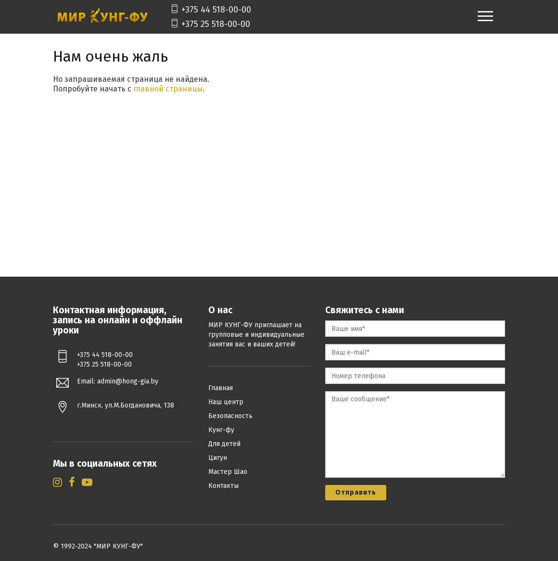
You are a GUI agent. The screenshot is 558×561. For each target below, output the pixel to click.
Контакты (223, 486)
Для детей (224, 444)
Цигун (217, 458)
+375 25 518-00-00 (208, 24)
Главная (220, 388)
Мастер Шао (227, 472)
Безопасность (230, 416)
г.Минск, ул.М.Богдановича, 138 (125, 405)
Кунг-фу (221, 430)
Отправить (355, 492)
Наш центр (225, 402)
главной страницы (168, 88)
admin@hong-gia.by (127, 381)
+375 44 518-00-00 (208, 9)
